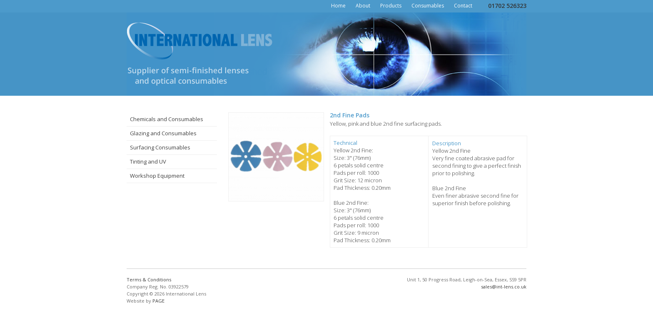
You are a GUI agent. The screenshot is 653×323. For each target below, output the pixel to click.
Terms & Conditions (149, 279)
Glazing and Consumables (163, 133)
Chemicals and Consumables (166, 119)
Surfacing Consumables (160, 147)
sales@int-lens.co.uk (503, 286)
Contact (463, 5)
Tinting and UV (148, 161)
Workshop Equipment (157, 175)
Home (338, 5)
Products (390, 5)
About (363, 5)
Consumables (427, 5)
